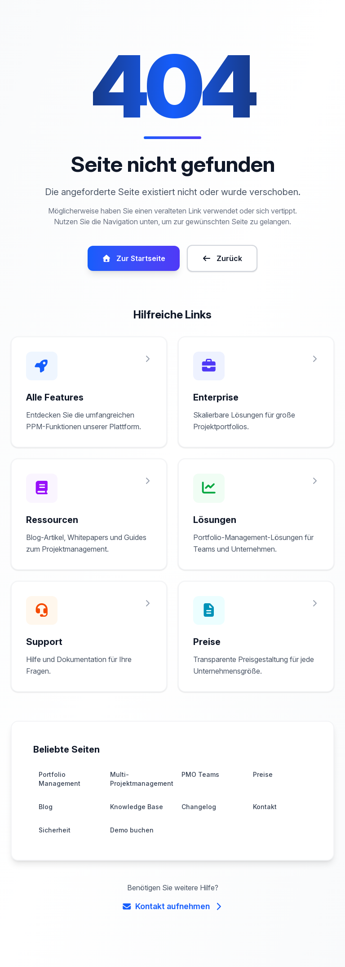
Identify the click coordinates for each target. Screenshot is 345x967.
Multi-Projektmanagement (139, 789)
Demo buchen (131, 841)
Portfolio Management (58, 789)
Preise (262, 785)
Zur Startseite (134, 269)
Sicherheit (54, 841)
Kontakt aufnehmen (172, 917)
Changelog (197, 817)
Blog (45, 817)
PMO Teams (199, 785)
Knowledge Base (135, 817)
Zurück (221, 269)
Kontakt (264, 817)
